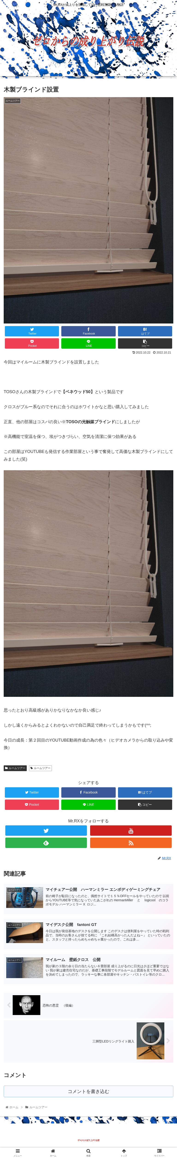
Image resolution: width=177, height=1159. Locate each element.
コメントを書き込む (88, 1092)
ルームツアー (15, 768)
